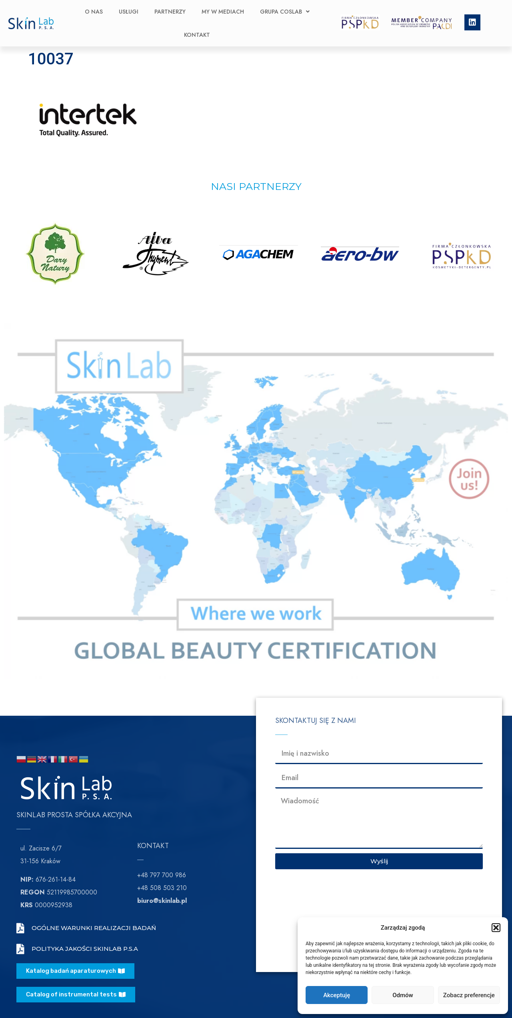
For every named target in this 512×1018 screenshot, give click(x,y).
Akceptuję (336, 995)
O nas (94, 12)
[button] (496, 928)
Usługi (128, 12)
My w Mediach (223, 12)
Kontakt (197, 35)
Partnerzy (170, 12)
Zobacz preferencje (469, 995)
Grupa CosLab (285, 11)
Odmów (402, 995)
